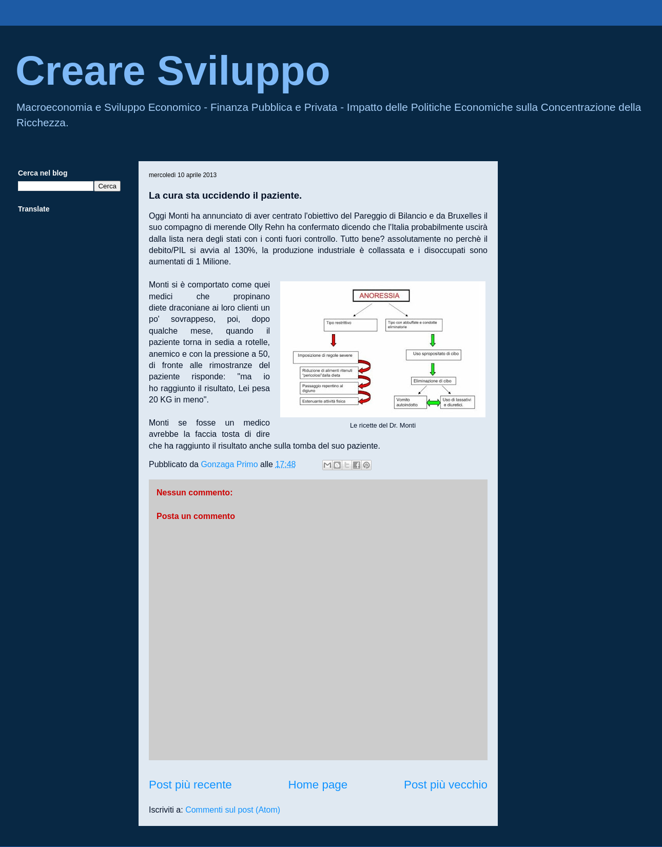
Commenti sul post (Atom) (232, 809)
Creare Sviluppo (172, 70)
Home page (318, 784)
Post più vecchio (446, 784)
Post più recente (190, 784)
